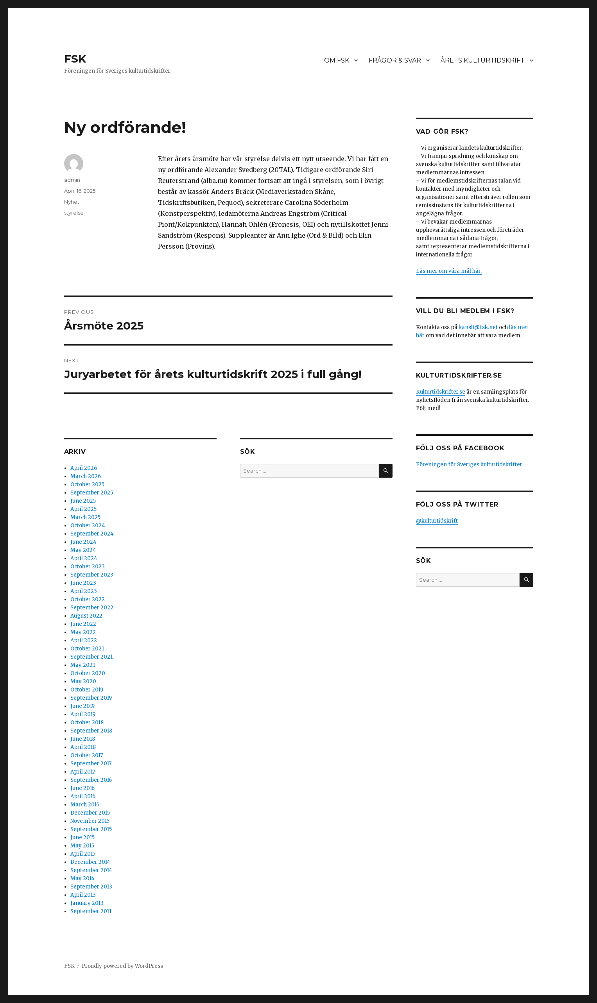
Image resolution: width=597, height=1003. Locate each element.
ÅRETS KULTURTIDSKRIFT (483, 60)
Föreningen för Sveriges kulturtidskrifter (469, 464)
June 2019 (82, 706)
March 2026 (85, 476)
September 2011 (90, 911)
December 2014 (90, 862)
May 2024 (83, 550)
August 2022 (86, 616)
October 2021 (87, 648)
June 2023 (83, 583)
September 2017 (90, 763)
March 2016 (84, 804)
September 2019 (91, 698)
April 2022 (83, 640)
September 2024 (92, 533)
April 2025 (83, 509)
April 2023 (83, 591)
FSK (75, 58)
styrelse (74, 213)
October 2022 (87, 599)
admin (72, 180)
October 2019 (86, 689)
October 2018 (87, 722)
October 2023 (87, 566)
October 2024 (87, 525)
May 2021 (82, 665)
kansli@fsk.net (478, 327)
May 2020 (83, 681)
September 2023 (91, 574)
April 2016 (82, 796)
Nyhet (71, 202)
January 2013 (87, 903)
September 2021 (91, 657)
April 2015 (82, 854)
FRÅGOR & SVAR (395, 60)
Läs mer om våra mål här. (449, 271)
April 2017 (82, 771)
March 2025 (85, 517)
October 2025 (87, 484)
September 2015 (91, 829)
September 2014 (91, 870)
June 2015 (82, 837)
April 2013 (83, 895)
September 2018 (91, 730)
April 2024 (83, 558)
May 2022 (83, 632)
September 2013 (91, 886)
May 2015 (82, 845)
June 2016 (82, 788)
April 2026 (83, 468)
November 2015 (89, 821)
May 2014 (82, 878)
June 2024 (83, 542)
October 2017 (86, 755)
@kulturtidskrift (437, 521)
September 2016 (91, 780)
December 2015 (90, 813)
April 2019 (82, 714)
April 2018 (83, 747)
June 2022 (83, 624)
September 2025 (91, 492)
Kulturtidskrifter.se (440, 392)
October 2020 (87, 673)
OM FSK (336, 60)
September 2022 (91, 607)
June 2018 (82, 739)
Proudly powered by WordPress (122, 966)
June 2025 (83, 501)
